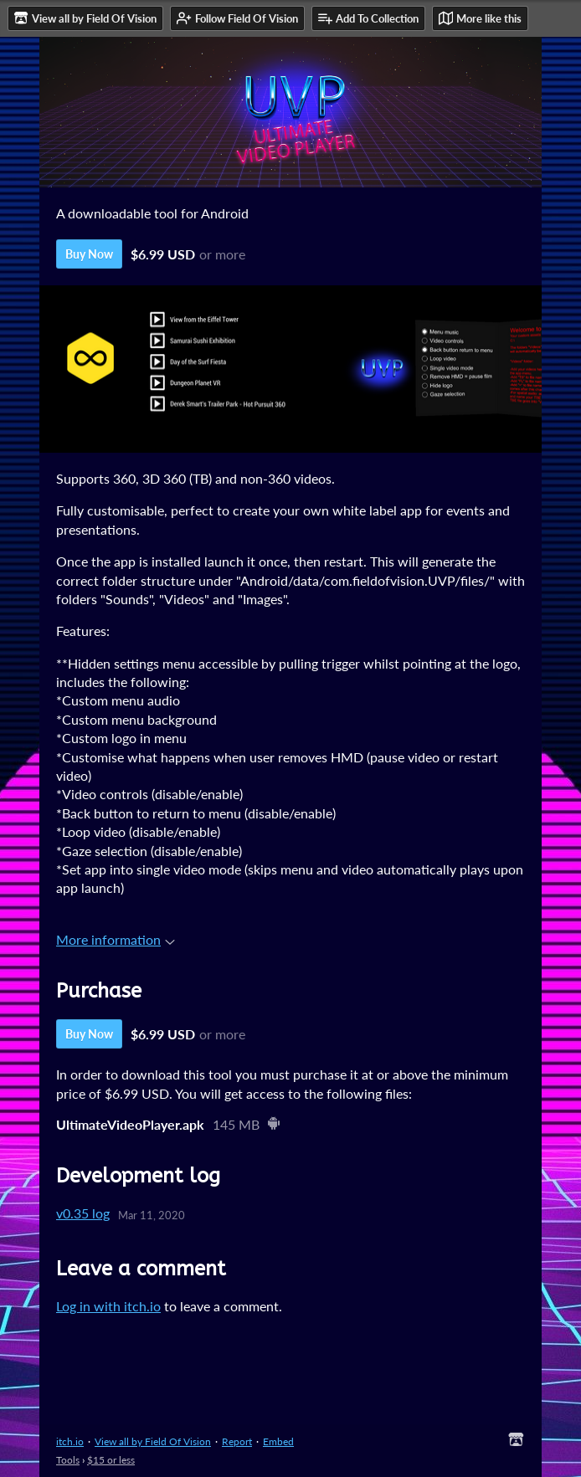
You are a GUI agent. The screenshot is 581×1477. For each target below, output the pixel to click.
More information (115, 939)
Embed (278, 1441)
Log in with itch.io (108, 1306)
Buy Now (89, 254)
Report (237, 1441)
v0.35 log (83, 1213)
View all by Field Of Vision (153, 1441)
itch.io (70, 1441)
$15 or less (111, 1460)
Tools (68, 1460)
